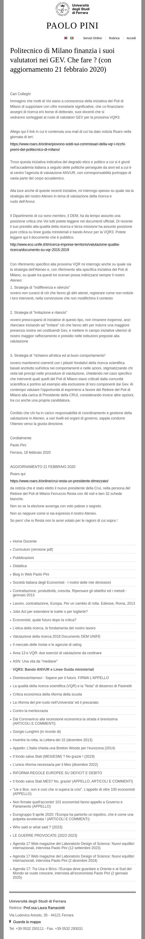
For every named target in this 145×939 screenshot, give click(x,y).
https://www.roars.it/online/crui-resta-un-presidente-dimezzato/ (59, 481)
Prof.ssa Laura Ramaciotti (44, 908)
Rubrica (114, 38)
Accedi (131, 38)
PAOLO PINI (72, 26)
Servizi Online (92, 38)
